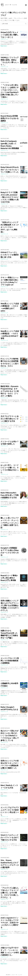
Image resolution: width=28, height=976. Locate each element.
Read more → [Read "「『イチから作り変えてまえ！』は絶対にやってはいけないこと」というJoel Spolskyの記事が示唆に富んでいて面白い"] (4, 104)
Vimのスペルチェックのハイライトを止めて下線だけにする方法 (10, 837)
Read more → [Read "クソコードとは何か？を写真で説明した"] (4, 453)
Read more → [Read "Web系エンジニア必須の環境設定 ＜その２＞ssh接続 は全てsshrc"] (4, 319)
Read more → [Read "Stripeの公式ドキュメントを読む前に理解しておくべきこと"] (4, 46)
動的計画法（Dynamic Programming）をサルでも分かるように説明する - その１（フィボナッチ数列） (10, 391)
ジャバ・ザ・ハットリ (17, 974)
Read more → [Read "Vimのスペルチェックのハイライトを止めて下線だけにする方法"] (4, 848)
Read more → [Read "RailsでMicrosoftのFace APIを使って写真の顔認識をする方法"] (4, 506)
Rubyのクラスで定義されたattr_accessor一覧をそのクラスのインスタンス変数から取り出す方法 (10, 197)
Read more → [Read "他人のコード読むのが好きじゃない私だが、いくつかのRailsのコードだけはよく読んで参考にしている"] (4, 749)
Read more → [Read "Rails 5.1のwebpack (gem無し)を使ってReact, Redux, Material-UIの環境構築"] (4, 155)
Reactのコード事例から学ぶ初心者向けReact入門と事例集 (9, 577)
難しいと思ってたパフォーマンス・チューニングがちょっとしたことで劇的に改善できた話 (10, 523)
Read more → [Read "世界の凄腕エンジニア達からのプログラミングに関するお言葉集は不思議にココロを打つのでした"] (4, 619)
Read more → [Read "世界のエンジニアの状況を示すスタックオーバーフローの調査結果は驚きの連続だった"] (4, 773)
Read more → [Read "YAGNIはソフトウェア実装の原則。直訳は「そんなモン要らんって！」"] (4, 73)
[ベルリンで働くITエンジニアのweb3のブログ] (9, 4)
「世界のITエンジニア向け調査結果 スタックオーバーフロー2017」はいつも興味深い (10, 227)
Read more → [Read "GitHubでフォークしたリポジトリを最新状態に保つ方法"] (4, 266)
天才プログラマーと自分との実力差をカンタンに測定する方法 (10, 418)
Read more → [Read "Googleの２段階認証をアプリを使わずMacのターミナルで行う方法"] (4, 564)
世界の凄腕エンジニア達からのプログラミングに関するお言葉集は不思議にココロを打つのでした (10, 605)
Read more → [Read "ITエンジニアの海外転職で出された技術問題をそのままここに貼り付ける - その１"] (4, 374)
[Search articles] (14, 23)
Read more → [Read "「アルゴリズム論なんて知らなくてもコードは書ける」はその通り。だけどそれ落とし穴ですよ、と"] (4, 906)
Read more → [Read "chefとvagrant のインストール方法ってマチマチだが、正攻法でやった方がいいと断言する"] (4, 936)
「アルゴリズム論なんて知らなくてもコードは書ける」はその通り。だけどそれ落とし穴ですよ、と (10, 893)
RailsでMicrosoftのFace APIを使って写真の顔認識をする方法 (10, 495)
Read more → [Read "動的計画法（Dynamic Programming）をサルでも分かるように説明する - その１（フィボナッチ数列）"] (4, 404)
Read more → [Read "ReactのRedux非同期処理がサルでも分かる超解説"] (4, 129)
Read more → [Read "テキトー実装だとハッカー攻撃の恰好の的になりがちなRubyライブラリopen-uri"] (4, 292)
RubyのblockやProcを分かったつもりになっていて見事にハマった (10, 169)
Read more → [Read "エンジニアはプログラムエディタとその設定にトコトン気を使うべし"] (4, 823)
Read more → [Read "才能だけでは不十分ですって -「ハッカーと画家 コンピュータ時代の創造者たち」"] (4, 963)
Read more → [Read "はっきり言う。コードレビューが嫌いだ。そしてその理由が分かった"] (4, 481)
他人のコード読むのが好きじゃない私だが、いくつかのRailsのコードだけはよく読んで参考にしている (10, 735)
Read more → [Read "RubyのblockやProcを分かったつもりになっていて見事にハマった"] (4, 181)
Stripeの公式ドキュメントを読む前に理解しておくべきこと (10, 34)
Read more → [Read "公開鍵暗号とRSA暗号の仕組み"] (4, 695)
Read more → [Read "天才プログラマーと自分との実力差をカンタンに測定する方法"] (4, 430)
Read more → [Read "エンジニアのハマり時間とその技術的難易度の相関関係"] (4, 671)
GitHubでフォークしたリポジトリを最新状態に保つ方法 (10, 254)
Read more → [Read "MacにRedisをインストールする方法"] (4, 796)
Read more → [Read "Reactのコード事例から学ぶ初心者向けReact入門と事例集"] (4, 589)
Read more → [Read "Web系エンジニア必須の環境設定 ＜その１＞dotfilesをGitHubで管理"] (4, 347)
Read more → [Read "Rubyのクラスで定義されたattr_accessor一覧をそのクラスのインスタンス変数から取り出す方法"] (4, 210)
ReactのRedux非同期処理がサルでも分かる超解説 (10, 118)
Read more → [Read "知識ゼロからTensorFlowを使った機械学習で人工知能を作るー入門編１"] (4, 646)
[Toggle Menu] (26, 5)
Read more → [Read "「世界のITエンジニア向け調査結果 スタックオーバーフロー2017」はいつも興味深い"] (4, 240)
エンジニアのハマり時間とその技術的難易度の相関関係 (10, 660)
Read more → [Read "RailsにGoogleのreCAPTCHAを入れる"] (4, 719)
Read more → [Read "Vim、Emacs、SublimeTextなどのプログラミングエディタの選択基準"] (4, 876)
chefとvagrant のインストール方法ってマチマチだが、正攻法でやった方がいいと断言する (10, 922)
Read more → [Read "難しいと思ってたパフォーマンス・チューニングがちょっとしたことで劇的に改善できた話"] (4, 536)
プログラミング (4, 39)
